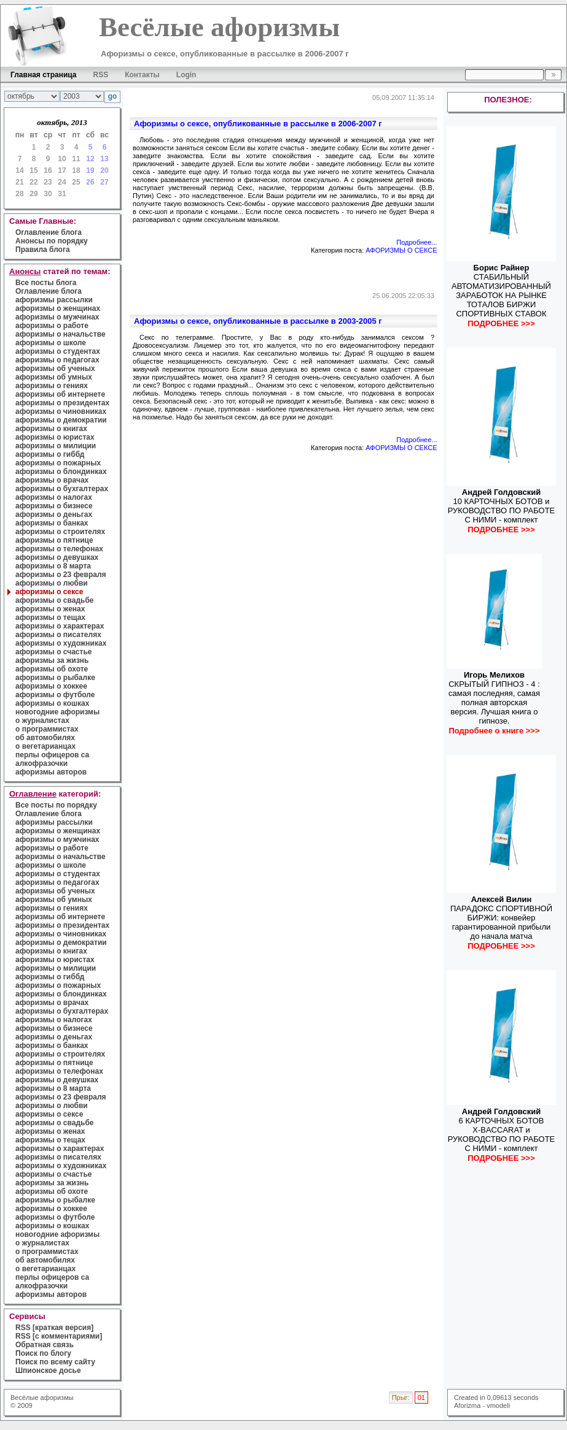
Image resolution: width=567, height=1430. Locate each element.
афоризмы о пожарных (58, 463)
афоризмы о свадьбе (54, 600)
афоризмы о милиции (55, 446)
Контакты (142, 75)
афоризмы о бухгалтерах (61, 488)
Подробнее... (416, 242)
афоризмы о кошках (52, 703)
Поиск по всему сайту (55, 1362)
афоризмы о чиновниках (60, 411)
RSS (101, 75)
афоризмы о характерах (59, 626)
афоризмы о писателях (58, 634)
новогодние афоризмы (57, 712)
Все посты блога (45, 282)
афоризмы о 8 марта (53, 566)
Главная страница (43, 75)
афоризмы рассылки (54, 300)
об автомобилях (45, 737)
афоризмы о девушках (56, 557)
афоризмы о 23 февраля (60, 574)
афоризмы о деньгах (53, 514)
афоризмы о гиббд (49, 454)
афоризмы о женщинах (57, 308)
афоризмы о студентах (57, 351)
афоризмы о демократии (61, 420)
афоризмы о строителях (60, 531)
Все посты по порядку (56, 805)
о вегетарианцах (45, 746)
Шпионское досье (48, 1370)
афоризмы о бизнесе (54, 506)
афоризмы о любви (51, 583)
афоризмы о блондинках (61, 471)
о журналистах (42, 720)
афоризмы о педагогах (57, 360)
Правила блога (42, 249)
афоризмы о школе (50, 342)
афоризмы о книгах (51, 428)
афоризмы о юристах (55, 437)
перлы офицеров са (52, 755)
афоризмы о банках (51, 523)
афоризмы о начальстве (60, 334)
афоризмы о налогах (53, 497)
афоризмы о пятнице (54, 540)
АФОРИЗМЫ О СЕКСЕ (401, 250)
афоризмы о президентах (62, 403)
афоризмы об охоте (51, 669)
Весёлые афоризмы (42, 1397)
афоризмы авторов (51, 772)
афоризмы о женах (50, 609)
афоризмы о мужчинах (57, 317)
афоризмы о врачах (51, 480)
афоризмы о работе (51, 325)
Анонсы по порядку (51, 241)
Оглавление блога (48, 232)
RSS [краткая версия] (54, 1327)
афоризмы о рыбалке (55, 677)
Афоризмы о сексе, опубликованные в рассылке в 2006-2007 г (258, 123)
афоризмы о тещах (50, 617)
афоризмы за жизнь (51, 660)
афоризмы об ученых (55, 368)
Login (186, 75)
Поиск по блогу (43, 1353)
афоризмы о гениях (51, 385)
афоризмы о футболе (55, 694)
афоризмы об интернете (60, 394)
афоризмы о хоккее (51, 686)
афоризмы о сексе (49, 591)
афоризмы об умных (53, 377)
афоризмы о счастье (53, 652)
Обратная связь (44, 1344)
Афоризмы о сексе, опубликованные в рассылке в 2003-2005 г (258, 321)
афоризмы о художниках (60, 643)
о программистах (47, 729)
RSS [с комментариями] (58, 1336)
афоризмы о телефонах (59, 549)
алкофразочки (41, 763)
